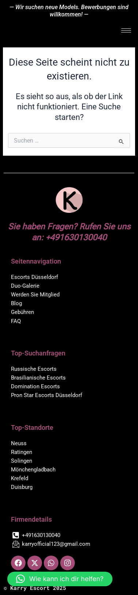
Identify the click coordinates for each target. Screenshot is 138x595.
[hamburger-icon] (126, 30)
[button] (59, 579)
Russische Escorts (34, 369)
